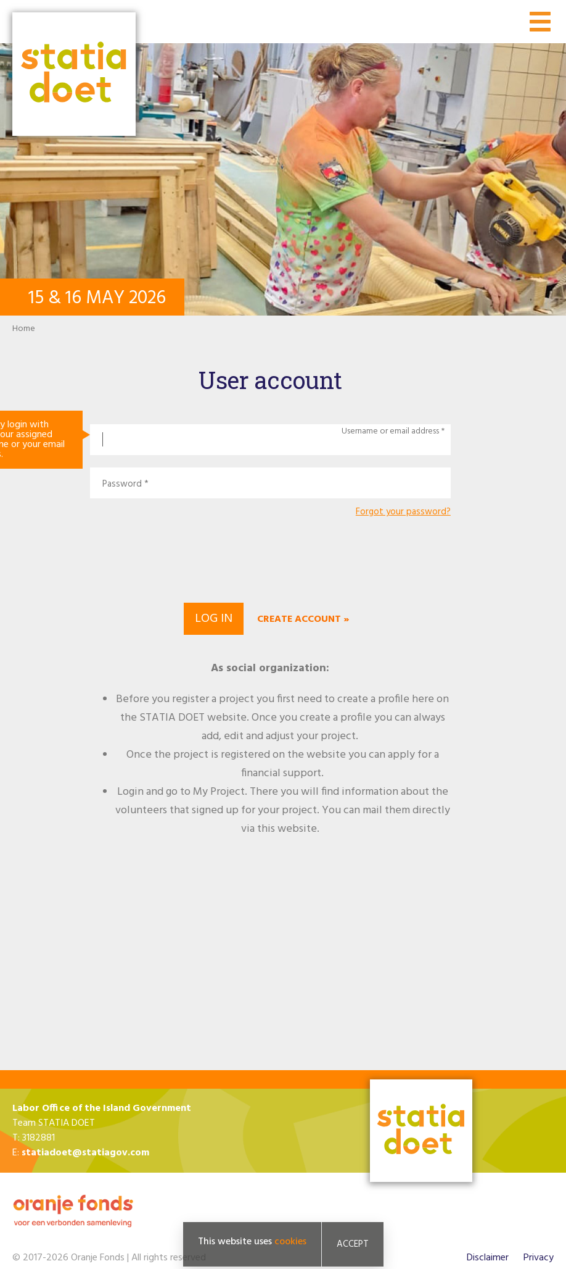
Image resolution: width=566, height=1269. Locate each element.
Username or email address (390, 431)
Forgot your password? (403, 512)
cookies (290, 1242)
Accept (353, 1244)
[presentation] (270, 558)
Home (23, 329)
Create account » (303, 619)
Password (122, 484)
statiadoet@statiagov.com (85, 1153)
